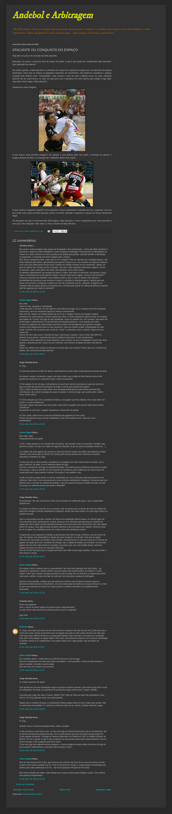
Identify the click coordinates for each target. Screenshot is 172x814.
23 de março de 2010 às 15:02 (32, 670)
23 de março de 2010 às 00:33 (32, 489)
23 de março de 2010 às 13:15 (32, 618)
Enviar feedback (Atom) (32, 794)
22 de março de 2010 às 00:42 (32, 354)
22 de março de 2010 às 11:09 (32, 424)
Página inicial (64, 790)
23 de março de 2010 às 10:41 (32, 556)
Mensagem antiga (103, 790)
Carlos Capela (25, 300)
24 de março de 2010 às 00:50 (32, 709)
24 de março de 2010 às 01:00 (32, 750)
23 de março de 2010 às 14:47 (32, 647)
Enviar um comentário (25, 784)
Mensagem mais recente (23, 790)
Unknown (23, 627)
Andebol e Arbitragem (52, 15)
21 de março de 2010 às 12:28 (32, 292)
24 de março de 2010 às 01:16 (32, 779)
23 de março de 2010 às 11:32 (32, 593)
